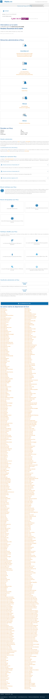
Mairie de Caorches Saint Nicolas (6, 369)
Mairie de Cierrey (27, 382)
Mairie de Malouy (3, 539)
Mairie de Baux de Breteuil (29, 523)
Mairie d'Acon (27, 308)
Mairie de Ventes (27, 528)
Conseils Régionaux (4, 697)
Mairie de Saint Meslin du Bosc (6, 629)
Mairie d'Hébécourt (4, 456)
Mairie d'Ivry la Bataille (4, 473)
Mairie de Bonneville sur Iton (29, 477)
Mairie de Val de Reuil (28, 672)
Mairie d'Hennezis (3, 459)
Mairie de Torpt (3, 516)
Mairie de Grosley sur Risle (5, 450)
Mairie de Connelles (4, 388)
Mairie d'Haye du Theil (28, 486)
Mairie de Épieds (27, 413)
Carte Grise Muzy (24, 106)
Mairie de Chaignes (4, 373)
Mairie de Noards (27, 564)
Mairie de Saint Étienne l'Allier (5, 611)
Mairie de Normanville (28, 567)
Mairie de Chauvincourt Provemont (31, 380)
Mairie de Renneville (28, 587)
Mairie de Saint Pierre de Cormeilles (7, 636)
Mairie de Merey (27, 549)
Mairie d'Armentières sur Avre (30, 318)
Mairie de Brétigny (3, 359)
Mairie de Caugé (3, 370)
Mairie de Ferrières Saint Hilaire (30, 423)
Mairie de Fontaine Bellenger (5, 428)
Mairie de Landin (3, 506)
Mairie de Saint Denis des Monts (6, 607)
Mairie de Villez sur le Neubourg (6, 686)
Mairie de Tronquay (28, 517)
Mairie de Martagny (28, 544)
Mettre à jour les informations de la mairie (7, 33)
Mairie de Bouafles (28, 350)
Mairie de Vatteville (28, 676)
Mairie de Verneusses (4, 679)
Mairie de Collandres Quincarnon (30, 384)
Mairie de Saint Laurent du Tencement (31, 621)
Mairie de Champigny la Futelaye (6, 378)
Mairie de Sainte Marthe (4, 653)
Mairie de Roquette (28, 496)
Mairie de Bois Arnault (28, 340)
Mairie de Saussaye (4, 497)
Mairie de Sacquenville (28, 595)
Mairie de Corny (27, 390)
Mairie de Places (3, 527)
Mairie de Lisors (3, 532)
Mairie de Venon (27, 678)
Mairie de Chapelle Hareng (29, 479)
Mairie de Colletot (3, 385)
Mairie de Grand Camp (4, 447)
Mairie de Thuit (3, 514)
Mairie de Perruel (3, 574)
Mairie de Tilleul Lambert (29, 514)
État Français (42, 697)
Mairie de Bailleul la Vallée (29, 324)
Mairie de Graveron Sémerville (6, 448)
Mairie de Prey (3, 583)
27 (26, 149)
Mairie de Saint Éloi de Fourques (6, 610)
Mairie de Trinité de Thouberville (30, 498)
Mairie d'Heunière (27, 489)
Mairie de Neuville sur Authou (6, 564)
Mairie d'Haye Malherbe (29, 487)
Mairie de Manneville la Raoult (30, 540)
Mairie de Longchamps (4, 533)
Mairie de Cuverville (28, 400)
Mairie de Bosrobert (4, 350)
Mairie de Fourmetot (4, 434)
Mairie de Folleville (27, 427)
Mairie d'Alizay (3, 312)
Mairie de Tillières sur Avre (5, 665)
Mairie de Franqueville (28, 434)
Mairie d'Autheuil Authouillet (29, 320)
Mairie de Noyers (27, 570)
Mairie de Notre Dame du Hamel (6, 570)
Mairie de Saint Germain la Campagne (7, 617)
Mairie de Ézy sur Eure (4, 419)
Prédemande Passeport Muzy (24, 73)
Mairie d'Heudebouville (28, 461)
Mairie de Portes (27, 580)
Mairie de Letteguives (4, 529)
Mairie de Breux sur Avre (5, 361)
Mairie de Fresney (27, 436)
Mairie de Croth (3, 400)
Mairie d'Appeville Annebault (5, 318)
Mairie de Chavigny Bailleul (5, 381)
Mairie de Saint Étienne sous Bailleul (31, 611)
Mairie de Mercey (3, 549)
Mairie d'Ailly (2, 311)
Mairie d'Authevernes (4, 322)
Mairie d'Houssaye (3, 490)
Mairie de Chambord (28, 374)
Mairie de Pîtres (3, 576)
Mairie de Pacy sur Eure (28, 571)
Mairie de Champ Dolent (29, 376)
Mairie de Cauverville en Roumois (6, 372)
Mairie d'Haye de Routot (5, 486)
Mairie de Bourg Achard (4, 354)
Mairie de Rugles (3, 595)
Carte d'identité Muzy (24, 71)
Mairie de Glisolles (27, 444)
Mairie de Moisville (3, 555)
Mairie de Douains (3, 404)
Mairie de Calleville (27, 366)
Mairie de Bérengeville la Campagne (7, 334)
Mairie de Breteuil (27, 358)
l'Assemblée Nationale (9, 159)
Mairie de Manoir (27, 506)
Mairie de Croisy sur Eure (5, 399)
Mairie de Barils (3, 523)
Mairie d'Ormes (3, 571)
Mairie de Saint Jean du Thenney (6, 620)
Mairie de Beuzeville (28, 338)
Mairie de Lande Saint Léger (29, 490)
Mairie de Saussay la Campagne (30, 656)
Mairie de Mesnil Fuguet (4, 508)
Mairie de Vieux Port (4, 682)
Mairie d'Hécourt (3, 458)
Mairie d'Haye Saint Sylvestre (5, 489)
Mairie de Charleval (28, 378)
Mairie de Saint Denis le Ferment (30, 607)
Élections (2, 698)
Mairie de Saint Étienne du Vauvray (31, 610)
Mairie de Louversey (4, 535)
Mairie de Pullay (3, 585)
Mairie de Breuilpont (28, 359)
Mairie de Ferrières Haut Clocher (6, 423)
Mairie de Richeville (28, 589)
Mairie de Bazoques (4, 330)
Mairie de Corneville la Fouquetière (31, 389)
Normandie (28, 141)
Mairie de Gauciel (27, 440)
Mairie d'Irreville (3, 471)
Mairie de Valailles (3, 673)
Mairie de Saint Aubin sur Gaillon (30, 601)
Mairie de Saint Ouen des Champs (30, 630)
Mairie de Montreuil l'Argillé (5, 556)
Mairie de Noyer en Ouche (29, 509)
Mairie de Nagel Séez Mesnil (5, 562)
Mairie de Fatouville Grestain (29, 420)
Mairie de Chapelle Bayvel (5, 478)
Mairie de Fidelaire (27, 505)
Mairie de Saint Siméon (28, 642)
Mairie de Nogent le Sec (4, 566)
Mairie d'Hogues (27, 525)
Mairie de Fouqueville (28, 432)
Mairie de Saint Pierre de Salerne (30, 636)
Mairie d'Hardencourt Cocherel (30, 454)
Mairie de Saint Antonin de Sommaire (7, 598)
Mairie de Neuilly (27, 563)
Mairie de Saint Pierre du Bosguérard (7, 638)
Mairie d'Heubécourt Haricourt (6, 461)
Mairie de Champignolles (29, 377)
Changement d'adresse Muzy (24, 123)
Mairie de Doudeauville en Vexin (30, 404)
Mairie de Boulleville (28, 351)
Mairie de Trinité (27, 497)
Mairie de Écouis (27, 409)
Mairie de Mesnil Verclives (29, 552)
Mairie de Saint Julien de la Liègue (30, 620)
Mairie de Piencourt (28, 574)
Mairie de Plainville (28, 576)
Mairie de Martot (27, 545)
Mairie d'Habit (3, 475)
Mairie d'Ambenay (27, 312)
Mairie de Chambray (4, 376)
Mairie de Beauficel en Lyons (5, 331)
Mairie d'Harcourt (3, 454)
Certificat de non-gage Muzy (24, 107)
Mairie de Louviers (27, 535)
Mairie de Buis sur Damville (29, 363)
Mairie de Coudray (3, 392)
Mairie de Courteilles (28, 394)
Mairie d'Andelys (3, 521)
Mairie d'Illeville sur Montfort (29, 469)
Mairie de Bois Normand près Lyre (6, 343)
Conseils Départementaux (22, 697)
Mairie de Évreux (27, 417)
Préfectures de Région (13, 697)
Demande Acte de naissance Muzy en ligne (25, 53)
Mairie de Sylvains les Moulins (30, 661)
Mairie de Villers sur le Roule (29, 683)
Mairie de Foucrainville (28, 431)
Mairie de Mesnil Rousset (5, 551)
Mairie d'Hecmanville (28, 456)
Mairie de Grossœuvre (28, 450)
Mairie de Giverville (4, 444)
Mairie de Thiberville (4, 663)
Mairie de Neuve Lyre (4, 493)
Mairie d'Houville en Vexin (5, 467)
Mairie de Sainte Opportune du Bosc (31, 653)
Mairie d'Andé (3, 316)
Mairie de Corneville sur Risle (5, 390)
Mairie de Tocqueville (4, 667)
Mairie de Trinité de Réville (5, 498)
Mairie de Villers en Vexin (5, 683)
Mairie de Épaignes (28, 412)
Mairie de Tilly (27, 665)
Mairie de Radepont (4, 587)
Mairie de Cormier (27, 504)
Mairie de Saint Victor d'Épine (5, 647)
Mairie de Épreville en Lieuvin (5, 415)
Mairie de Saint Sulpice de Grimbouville (7, 644)
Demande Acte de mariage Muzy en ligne (24, 54)
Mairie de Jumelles (27, 474)
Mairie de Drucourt (4, 407)
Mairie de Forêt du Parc (28, 482)
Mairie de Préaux (27, 527)
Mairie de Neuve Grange (29, 492)
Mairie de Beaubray (28, 330)
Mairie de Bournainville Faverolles (6, 355)
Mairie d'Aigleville (27, 309)
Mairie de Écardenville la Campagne (31, 408)
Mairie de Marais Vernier (29, 541)
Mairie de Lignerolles (4, 531)
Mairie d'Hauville (27, 455)
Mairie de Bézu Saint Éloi (29, 339)
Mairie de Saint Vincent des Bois (6, 649)
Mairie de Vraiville (27, 688)
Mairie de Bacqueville (4, 324)
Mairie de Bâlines (3, 326)
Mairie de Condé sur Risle (29, 386)
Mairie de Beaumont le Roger (29, 331)
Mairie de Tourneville (28, 668)
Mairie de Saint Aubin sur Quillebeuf (7, 602)
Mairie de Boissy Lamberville (29, 346)
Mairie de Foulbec (3, 432)
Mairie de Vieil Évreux (4, 520)
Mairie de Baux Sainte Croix (5, 524)
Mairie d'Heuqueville (28, 463)
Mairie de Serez (3, 659)
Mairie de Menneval (28, 548)
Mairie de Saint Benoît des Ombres (31, 602)
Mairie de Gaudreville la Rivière (6, 442)
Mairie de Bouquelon (4, 353)
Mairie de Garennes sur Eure (29, 439)
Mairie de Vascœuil (3, 676)
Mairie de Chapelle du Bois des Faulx (31, 478)
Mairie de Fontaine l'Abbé (29, 428)
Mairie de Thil (27, 513)
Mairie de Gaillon (27, 438)
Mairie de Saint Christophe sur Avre (7, 603)
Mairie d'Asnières (27, 319)
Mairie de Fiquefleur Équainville (30, 424)
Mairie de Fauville (3, 421)
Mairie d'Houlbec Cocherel (29, 466)
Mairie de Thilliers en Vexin (5, 528)
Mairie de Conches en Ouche (5, 386)
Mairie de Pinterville (4, 575)
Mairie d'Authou (27, 322)
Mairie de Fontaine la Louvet (5, 430)
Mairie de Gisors (3, 443)
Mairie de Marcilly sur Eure (5, 544)
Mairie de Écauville (3, 409)
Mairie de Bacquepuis (28, 323)
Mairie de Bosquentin (28, 349)
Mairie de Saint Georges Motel (6, 614)
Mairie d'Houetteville (4, 466)
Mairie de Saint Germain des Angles (31, 616)
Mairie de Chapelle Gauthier (5, 479)
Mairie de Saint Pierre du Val (29, 638)
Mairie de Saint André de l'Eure (30, 597)
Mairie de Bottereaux (28, 524)
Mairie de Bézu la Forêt (4, 339)
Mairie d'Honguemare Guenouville (31, 465)
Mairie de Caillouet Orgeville (29, 365)
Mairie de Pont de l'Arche (5, 579)
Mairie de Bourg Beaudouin (29, 354)
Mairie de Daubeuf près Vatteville (30, 403)
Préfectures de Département (33, 697)
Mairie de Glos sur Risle (4, 446)
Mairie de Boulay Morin (4, 504)
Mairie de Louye (3, 536)
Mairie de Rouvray (27, 594)
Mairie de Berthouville (4, 336)
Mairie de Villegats (27, 682)
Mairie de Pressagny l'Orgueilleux (30, 582)
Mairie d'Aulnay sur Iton (4, 320)
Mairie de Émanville (4, 412)
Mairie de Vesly (3, 680)
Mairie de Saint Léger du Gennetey (31, 622)
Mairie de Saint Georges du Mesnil (6, 613)
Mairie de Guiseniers (4, 452)
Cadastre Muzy (24, 90)
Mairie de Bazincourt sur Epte (30, 328)
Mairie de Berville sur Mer (5, 338)
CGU (12, 694)
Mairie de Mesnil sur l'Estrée (5, 552)
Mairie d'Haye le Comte (4, 487)
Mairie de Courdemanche (5, 394)
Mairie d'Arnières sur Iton (5, 319)
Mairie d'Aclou (3, 308)
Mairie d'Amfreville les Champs (30, 314)
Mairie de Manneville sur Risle (6, 541)
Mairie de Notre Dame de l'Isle (30, 568)
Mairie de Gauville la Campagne (30, 442)
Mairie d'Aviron (3, 323)
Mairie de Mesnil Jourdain (29, 508)
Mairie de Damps (3, 525)
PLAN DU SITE (7, 694)
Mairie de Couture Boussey (5, 481)
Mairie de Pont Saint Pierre (29, 579)
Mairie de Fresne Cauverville (29, 435)
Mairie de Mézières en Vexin (5, 554)
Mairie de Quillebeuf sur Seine (6, 586)
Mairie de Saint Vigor (28, 648)
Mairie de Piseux (27, 575)
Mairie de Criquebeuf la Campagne (6, 397)
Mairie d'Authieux (27, 521)
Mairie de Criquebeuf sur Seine (30, 397)
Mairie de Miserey (27, 554)
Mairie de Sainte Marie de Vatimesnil (31, 652)
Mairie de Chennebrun (28, 381)
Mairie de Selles (27, 657)
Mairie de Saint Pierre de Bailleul (6, 634)
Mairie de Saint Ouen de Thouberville (7, 630)
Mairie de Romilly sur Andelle (5, 591)
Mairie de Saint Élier (28, 609)
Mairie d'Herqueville (28, 459)
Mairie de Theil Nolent (4, 513)
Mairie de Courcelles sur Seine (30, 393)
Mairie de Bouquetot (28, 353)
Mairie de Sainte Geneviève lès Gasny (7, 652)
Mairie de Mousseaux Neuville (6, 560)
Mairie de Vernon (27, 679)
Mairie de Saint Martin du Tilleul (30, 626)
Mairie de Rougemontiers (29, 593)
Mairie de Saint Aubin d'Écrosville (30, 598)
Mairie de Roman (3, 590)
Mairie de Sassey (3, 656)
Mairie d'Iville (26, 471)
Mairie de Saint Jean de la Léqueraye (31, 618)
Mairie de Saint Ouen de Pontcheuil (31, 629)
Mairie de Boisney (3, 345)
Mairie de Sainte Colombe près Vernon (31, 651)
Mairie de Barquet (27, 327)
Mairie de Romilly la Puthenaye (30, 590)
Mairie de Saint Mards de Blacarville (31, 625)
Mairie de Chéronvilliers (4, 382)
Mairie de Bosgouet (4, 349)
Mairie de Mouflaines (28, 559)
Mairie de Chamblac (4, 374)
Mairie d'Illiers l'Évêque (4, 470)
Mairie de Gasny (3, 440)
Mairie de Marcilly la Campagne (30, 543)
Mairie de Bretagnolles (4, 358)
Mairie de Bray (3, 357)
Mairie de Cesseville (28, 372)
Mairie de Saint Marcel (4, 625)
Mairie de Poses (3, 582)
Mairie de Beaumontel (4, 332)
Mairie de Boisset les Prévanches (30, 345)
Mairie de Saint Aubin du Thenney (30, 599)
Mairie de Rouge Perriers (5, 593)
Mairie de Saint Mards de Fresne (6, 626)
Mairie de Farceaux (4, 420)
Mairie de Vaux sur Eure (4, 678)
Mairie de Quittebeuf (28, 586)
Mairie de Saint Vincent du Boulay (30, 649)
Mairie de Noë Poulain (4, 494)
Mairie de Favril (3, 505)
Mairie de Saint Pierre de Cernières (30, 634)
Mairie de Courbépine (4, 393)
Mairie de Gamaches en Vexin (5, 439)
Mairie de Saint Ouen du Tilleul (6, 632)
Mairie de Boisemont (28, 343)
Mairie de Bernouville (28, 335)
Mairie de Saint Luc (4, 624)
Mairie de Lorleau (27, 533)
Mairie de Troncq (3, 517)
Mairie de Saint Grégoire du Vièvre (6, 618)
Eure (18, 141)
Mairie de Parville (3, 572)
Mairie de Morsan (27, 558)
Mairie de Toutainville (4, 671)
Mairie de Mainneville (4, 537)
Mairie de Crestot (27, 396)
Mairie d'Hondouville (4, 465)
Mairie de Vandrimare (4, 675)
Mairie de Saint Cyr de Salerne (30, 605)
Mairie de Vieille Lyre (28, 500)
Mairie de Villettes (3, 684)
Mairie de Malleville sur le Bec (29, 537)
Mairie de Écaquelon (4, 408)
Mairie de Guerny (3, 451)
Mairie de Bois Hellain (28, 502)
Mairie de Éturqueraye (4, 417)
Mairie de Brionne (27, 361)
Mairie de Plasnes (3, 578)
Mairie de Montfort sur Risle (29, 555)
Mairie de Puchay (27, 583)
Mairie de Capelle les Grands (29, 369)
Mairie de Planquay (4, 510)
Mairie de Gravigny (28, 448)
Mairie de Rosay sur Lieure (29, 591)
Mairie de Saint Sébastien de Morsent (7, 642)
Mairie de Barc (27, 326)
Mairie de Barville (3, 328)
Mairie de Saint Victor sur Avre (6, 648)
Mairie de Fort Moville (4, 431)
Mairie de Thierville (3, 664)
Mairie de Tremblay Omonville (30, 516)
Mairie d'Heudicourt (4, 462)
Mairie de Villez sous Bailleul (29, 684)
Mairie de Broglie (3, 362)
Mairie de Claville (3, 384)
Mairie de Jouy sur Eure (28, 473)
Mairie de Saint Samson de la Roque (31, 641)
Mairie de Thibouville (28, 663)
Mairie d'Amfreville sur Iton (29, 315)
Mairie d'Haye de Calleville (29, 485)
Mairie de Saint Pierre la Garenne (30, 640)
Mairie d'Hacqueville (28, 452)
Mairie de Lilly (27, 531)
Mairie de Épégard (3, 413)
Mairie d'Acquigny (3, 309)
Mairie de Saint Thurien (28, 645)
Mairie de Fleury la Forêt (5, 425)
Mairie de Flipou (3, 427)
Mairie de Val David (4, 518)
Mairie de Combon (28, 385)
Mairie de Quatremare (28, 585)
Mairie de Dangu (3, 401)
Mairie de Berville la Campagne (30, 336)
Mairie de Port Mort (4, 580)
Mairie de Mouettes (4, 559)
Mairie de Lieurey (27, 529)
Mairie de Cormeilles (4, 389)
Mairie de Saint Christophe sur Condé (31, 603)
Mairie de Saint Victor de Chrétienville (31, 647)
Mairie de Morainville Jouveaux (30, 556)
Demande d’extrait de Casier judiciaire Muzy (24, 74)
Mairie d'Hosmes (27, 475)
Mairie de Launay (3, 501)
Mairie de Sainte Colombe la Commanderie (8, 651)
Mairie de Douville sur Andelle (6, 405)
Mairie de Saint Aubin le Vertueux (6, 601)
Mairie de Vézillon (27, 680)
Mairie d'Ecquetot (3, 411)
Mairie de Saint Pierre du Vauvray (6, 640)
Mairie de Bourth (27, 355)
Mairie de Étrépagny (4, 416)
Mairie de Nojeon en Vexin (29, 566)
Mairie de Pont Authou (28, 578)
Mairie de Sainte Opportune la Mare (7, 655)
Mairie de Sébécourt (4, 657)
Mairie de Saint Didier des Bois (6, 609)
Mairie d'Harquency (4, 455)
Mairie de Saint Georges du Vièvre (30, 613)
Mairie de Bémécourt (28, 332)
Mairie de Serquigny (28, 659)
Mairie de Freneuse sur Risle (5, 435)
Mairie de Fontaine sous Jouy (29, 430)
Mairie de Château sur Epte (5, 380)
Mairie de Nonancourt (4, 567)
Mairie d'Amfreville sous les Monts (6, 315)
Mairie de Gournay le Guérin (29, 446)
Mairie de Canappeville (28, 367)
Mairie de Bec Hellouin (28, 501)
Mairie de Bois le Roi (28, 342)
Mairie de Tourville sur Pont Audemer (31, 669)
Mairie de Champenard (4, 377)
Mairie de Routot (3, 594)
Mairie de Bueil (3, 363)
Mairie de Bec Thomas (4, 502)
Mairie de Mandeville (28, 539)
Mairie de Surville (27, 660)
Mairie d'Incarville (27, 470)
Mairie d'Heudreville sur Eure (5, 463)
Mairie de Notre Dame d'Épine (6, 568)
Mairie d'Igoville (3, 469)
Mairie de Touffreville (28, 667)
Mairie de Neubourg (4, 509)
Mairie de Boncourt (4, 347)
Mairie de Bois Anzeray (4, 340)
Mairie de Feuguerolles (4, 424)
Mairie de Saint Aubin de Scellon (6, 599)
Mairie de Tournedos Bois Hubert (6, 668)
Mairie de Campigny (4, 367)
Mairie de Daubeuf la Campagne (6, 403)
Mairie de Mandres (3, 540)
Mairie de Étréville (27, 416)
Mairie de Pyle (3, 496)
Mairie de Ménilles (3, 548)
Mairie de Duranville (28, 407)
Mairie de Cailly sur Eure (4, 366)
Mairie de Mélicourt (4, 547)
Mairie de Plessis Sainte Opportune (31, 512)
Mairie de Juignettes (4, 474)
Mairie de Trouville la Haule (5, 672)
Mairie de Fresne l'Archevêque (6, 436)
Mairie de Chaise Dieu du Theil (30, 373)
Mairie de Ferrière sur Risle (5, 482)
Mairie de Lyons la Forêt (29, 536)
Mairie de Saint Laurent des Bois (6, 621)
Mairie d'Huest (27, 467)
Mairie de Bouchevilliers (4, 351)
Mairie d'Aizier (27, 311)
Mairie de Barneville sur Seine (5, 327)
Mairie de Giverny (27, 443)
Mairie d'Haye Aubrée (4, 485)
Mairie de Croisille (27, 481)
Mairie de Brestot (27, 357)
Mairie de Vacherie (3, 500)
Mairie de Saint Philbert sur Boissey (7, 633)
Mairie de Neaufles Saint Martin (6, 563)
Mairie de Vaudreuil (28, 518)
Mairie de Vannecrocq (28, 675)
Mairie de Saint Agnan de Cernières (7, 597)
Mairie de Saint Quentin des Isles (6, 641)
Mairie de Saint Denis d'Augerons (30, 606)
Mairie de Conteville (28, 388)
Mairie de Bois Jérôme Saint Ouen (6, 342)
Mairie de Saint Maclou (28, 624)
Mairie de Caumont (28, 370)
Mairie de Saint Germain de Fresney (31, 614)
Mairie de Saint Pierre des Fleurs (6, 637)
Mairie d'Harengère (28, 483)
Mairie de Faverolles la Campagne (30, 421)
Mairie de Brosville (27, 362)
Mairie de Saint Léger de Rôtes (6, 622)
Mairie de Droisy (27, 405)
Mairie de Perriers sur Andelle (30, 572)
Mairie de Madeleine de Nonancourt (7, 492)
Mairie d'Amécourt (3, 314)
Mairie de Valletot (27, 673)
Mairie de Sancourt (28, 655)
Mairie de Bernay (27, 334)
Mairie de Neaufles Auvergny (29, 562)
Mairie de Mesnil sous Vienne (29, 551)
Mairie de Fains (27, 419)
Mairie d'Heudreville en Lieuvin (30, 462)
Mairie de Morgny (3, 558)
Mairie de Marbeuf (3, 543)
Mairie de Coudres (27, 392)
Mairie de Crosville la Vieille (29, 399)
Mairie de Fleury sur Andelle (29, 425)
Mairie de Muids (27, 560)
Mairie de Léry (27, 520)
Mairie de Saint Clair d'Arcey (5, 605)
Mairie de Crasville (3, 396)
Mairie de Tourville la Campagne (6, 669)
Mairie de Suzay (3, 661)
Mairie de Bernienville (4, 335)
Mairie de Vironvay (3, 687)
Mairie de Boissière (3, 477)
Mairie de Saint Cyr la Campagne (6, 606)
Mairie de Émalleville (28, 411)
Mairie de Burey (3, 365)
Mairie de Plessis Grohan (29, 510)
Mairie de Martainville (4, 545)
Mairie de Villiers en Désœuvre (30, 686)
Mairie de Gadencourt (4, 438)
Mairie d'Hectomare (28, 458)
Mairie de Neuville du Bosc (29, 493)
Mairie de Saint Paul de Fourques (30, 632)
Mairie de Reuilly (3, 589)
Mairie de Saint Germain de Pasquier (7, 616)
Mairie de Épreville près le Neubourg (31, 415)
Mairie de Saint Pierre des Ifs (29, 637)
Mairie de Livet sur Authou (29, 532)
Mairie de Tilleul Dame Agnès (29, 664)
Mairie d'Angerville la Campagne (30, 316)
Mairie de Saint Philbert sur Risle (30, 633)
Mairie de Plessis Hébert (4, 512)
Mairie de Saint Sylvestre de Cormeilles (31, 644)
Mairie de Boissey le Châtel (5, 346)
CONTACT (2, 694)
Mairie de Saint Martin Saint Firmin (31, 628)
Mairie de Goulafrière (4, 483)
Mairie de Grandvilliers (28, 447)
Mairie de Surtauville (4, 660)
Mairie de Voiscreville (4, 688)
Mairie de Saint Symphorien (5, 645)
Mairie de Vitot (27, 687)
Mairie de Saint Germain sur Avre (30, 617)
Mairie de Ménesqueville (29, 547)
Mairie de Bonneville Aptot (29, 347)
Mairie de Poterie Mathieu (29, 494)
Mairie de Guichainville (28, 451)
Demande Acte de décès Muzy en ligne (24, 56)
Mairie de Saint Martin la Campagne (7, 628)
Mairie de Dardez (27, 401)
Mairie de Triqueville (28, 671)
